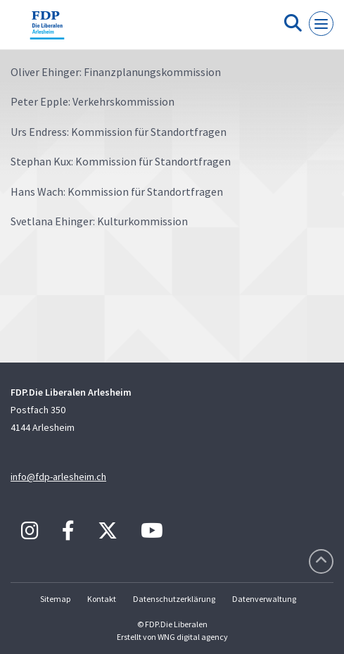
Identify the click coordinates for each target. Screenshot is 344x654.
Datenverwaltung (264, 598)
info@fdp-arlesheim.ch (58, 476)
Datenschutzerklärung (174, 598)
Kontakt (101, 598)
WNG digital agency (193, 636)
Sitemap (55, 598)
